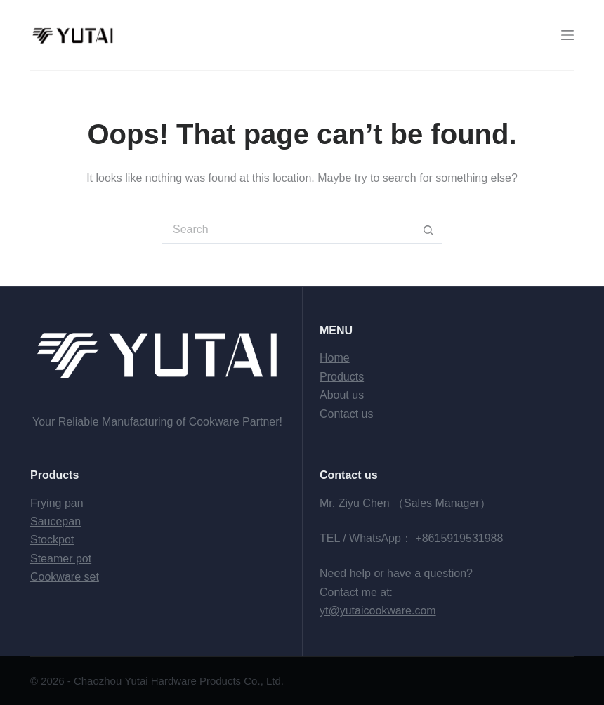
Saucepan (55, 521)
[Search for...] (288, 230)
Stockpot (52, 540)
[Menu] (567, 35)
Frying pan (58, 503)
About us (342, 395)
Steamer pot (60, 559)
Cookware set (64, 577)
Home (335, 358)
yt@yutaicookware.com (378, 611)
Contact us (346, 414)
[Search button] (428, 230)
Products (342, 377)
